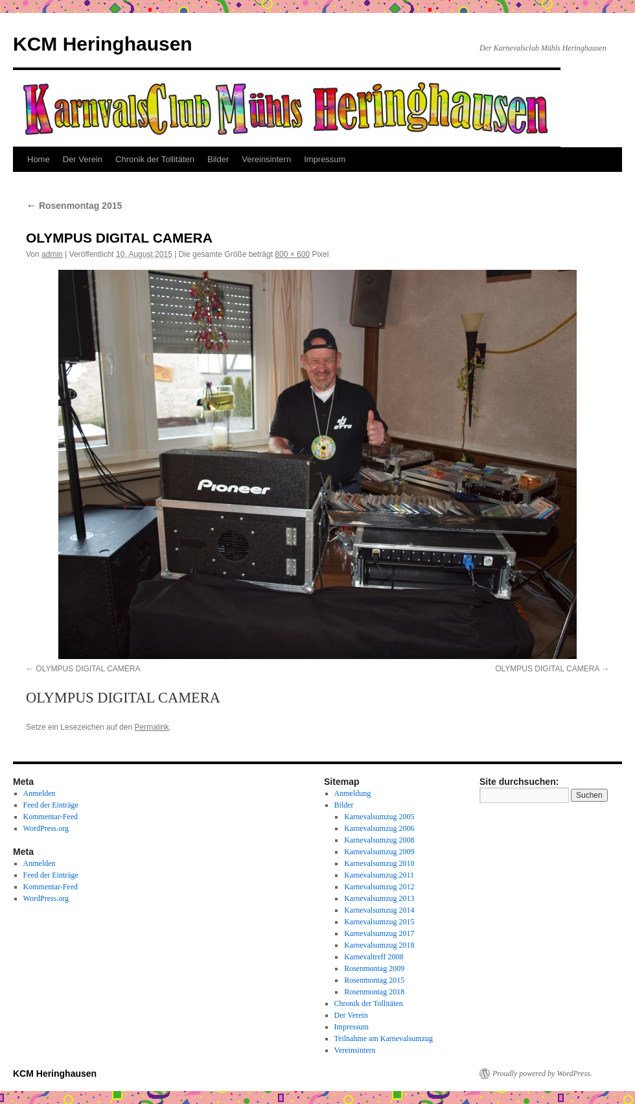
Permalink (151, 727)
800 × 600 (292, 254)
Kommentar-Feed (50, 816)
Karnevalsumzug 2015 (379, 921)
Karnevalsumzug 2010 (379, 863)
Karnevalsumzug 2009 (379, 851)
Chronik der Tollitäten (154, 159)
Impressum (324, 159)
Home (38, 159)
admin (52, 254)
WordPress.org (46, 828)
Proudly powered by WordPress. (542, 1073)
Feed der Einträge (50, 805)
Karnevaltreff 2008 (373, 956)
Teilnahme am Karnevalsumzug (383, 1038)
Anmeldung (352, 793)
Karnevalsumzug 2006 (379, 828)
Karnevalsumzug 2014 (379, 910)
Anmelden (39, 793)
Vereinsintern (266, 159)
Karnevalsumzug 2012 (379, 886)
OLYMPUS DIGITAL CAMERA (88, 668)
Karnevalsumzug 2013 (379, 898)
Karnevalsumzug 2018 (379, 945)
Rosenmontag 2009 (374, 968)
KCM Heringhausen (102, 43)
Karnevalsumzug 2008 (379, 840)
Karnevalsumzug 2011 (379, 875)
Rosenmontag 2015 (74, 205)
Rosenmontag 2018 (374, 991)
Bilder (218, 159)
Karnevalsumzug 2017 (379, 933)
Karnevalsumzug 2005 (379, 816)
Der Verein (82, 159)
